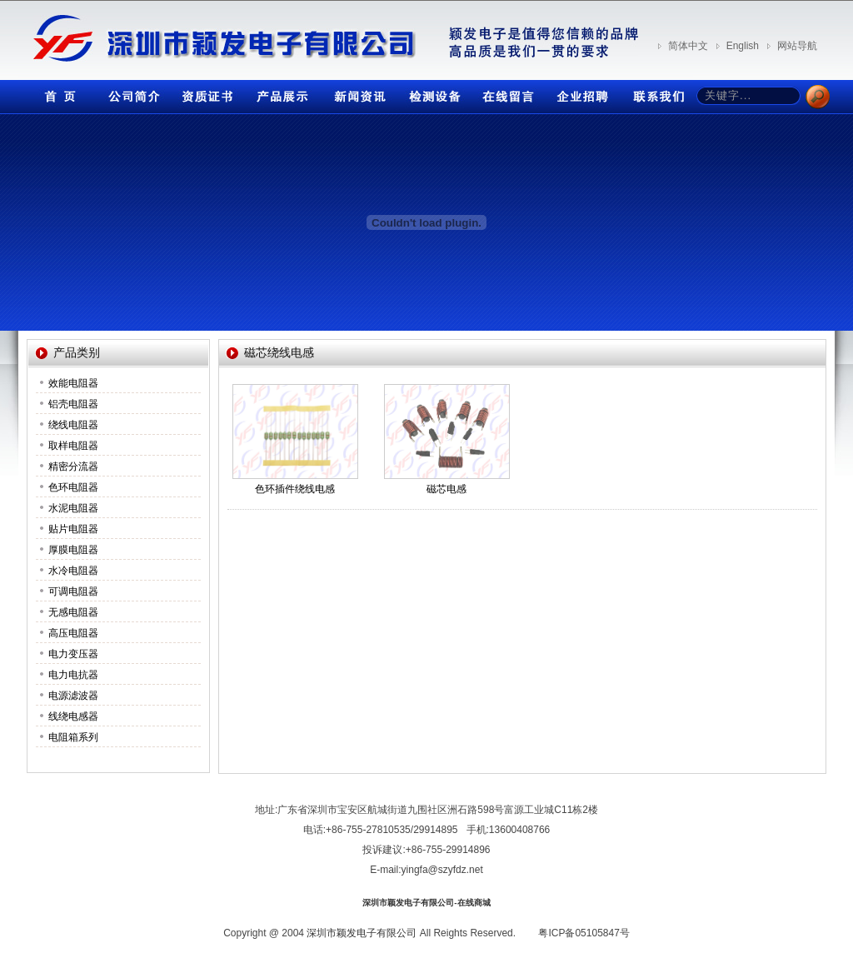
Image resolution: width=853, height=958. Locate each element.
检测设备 (430, 93)
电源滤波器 (73, 695)
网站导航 (797, 46)
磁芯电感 (446, 489)
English (742, 46)
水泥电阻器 (73, 508)
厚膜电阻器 (73, 550)
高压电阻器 (73, 633)
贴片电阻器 (73, 529)
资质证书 (205, 93)
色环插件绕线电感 (295, 489)
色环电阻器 (73, 487)
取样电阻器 (73, 446)
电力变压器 (73, 654)
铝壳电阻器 (73, 404)
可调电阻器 (73, 591)
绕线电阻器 (73, 425)
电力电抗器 (73, 675)
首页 (55, 93)
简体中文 (688, 46)
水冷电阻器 (73, 570)
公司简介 (130, 93)
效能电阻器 (73, 383)
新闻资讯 (355, 93)
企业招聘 (580, 93)
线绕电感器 (73, 716)
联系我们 (655, 93)
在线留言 (505, 93)
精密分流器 (73, 466)
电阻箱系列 (73, 737)
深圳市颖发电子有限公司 (362, 933)
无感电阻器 (73, 612)
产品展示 (280, 93)
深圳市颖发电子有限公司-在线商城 (426, 902)
